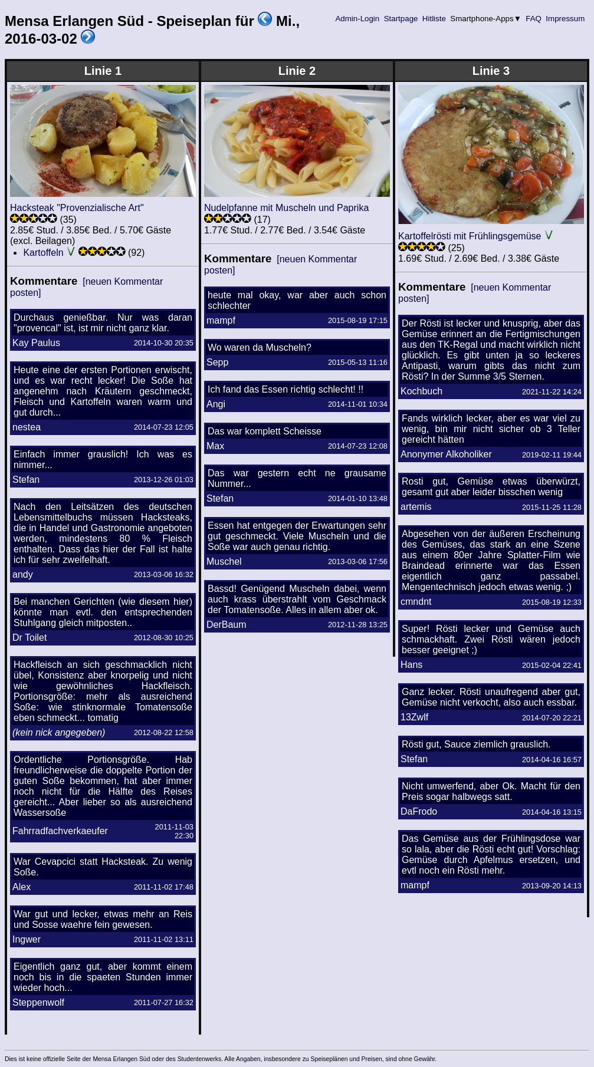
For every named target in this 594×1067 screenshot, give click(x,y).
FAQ (534, 18)
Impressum (565, 18)
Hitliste (434, 18)
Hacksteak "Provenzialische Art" (77, 208)
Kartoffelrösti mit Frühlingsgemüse (469, 236)
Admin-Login (357, 18)
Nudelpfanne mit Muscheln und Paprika (286, 208)
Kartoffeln (43, 253)
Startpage (401, 18)
